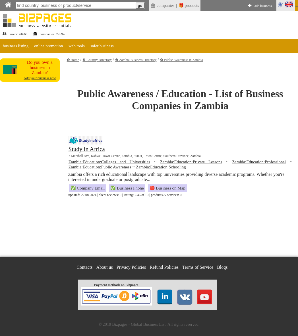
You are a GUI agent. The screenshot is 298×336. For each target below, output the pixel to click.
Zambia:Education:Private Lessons (191, 162)
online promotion (48, 46)
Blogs (222, 267)
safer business (102, 46)
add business (263, 6)
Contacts (85, 267)
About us (104, 267)
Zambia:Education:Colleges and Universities (109, 162)
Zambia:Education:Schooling (161, 167)
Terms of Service (197, 267)
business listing (15, 46)
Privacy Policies (131, 267)
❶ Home (73, 60)
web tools (77, 46)
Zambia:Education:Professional (259, 162)
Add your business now (40, 78)
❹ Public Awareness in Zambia (181, 60)
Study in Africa (87, 149)
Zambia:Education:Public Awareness (100, 167)
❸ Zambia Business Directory (135, 60)
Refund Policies (164, 267)
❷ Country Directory (96, 60)
